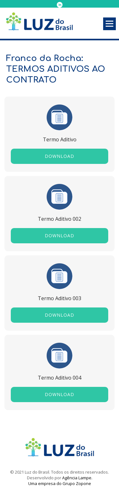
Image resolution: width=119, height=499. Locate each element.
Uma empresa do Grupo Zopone (59, 483)
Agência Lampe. (77, 478)
